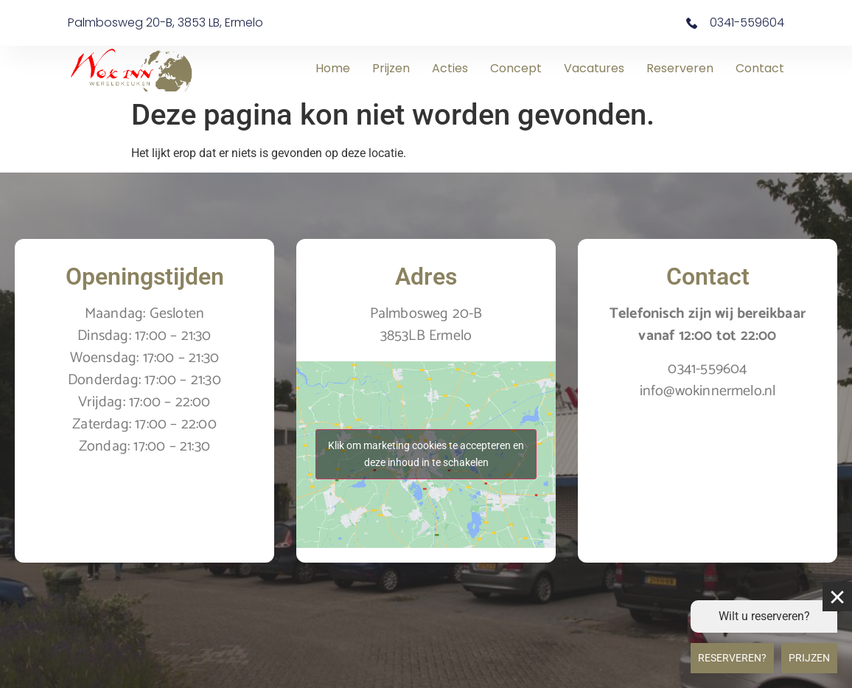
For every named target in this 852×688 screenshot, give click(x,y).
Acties (450, 68)
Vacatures (594, 68)
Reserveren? (732, 658)
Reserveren (679, 68)
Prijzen (391, 68)
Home (332, 68)
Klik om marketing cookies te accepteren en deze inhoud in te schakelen (426, 453)
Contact (760, 68)
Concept (516, 68)
